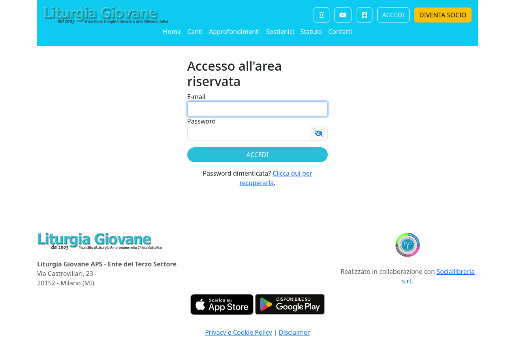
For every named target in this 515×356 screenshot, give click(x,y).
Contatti (340, 31)
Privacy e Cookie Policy (238, 332)
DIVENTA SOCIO (442, 15)
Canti (195, 31)
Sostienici (280, 31)
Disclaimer (294, 332)
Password (201, 121)
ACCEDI (393, 15)
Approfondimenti (234, 31)
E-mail (196, 96)
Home (172, 31)
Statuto (311, 31)
